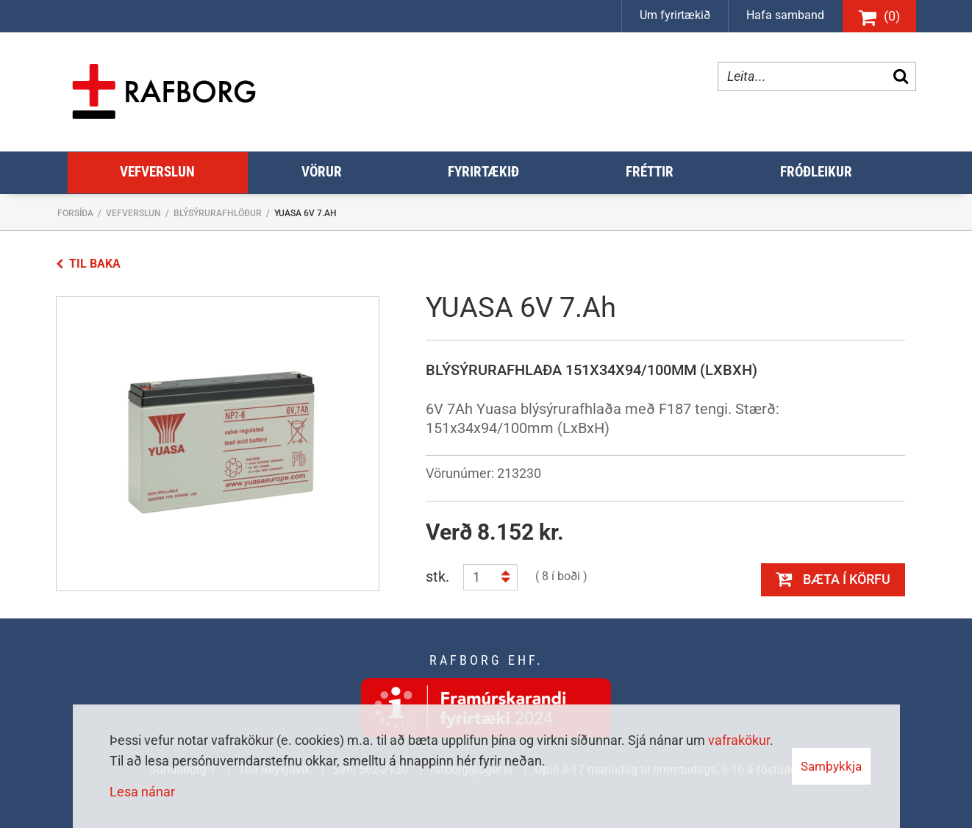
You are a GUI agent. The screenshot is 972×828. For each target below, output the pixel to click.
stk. (437, 576)
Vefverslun (133, 213)
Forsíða (75, 213)
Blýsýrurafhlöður (218, 213)
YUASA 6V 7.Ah (305, 213)
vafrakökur (739, 740)
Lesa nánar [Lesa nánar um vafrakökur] (142, 791)
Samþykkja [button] (831, 766)
